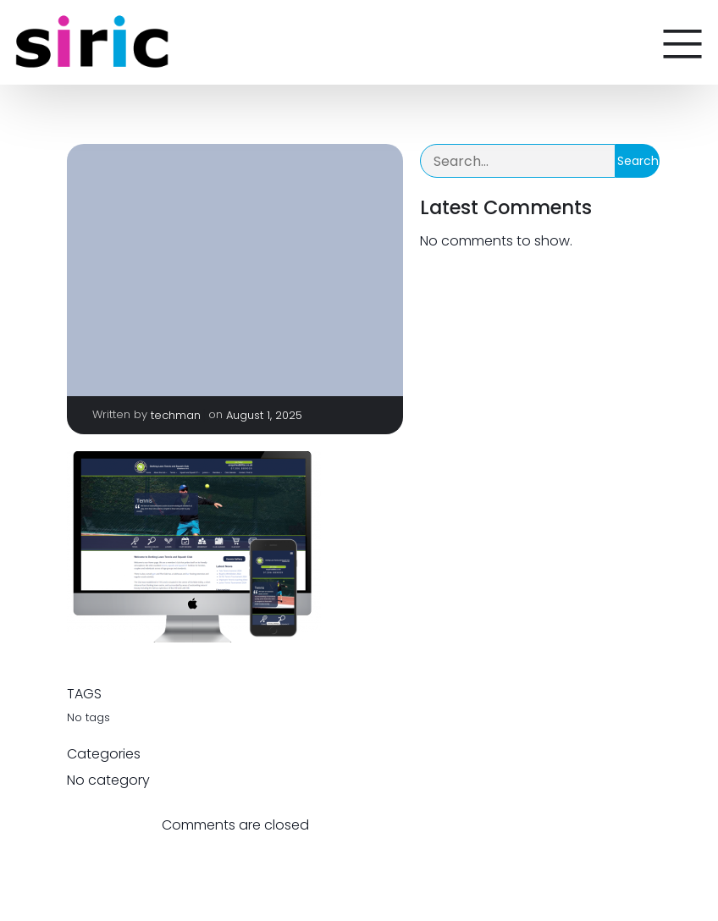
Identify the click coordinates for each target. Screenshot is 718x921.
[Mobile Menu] (682, 42)
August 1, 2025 (264, 415)
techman (176, 415)
